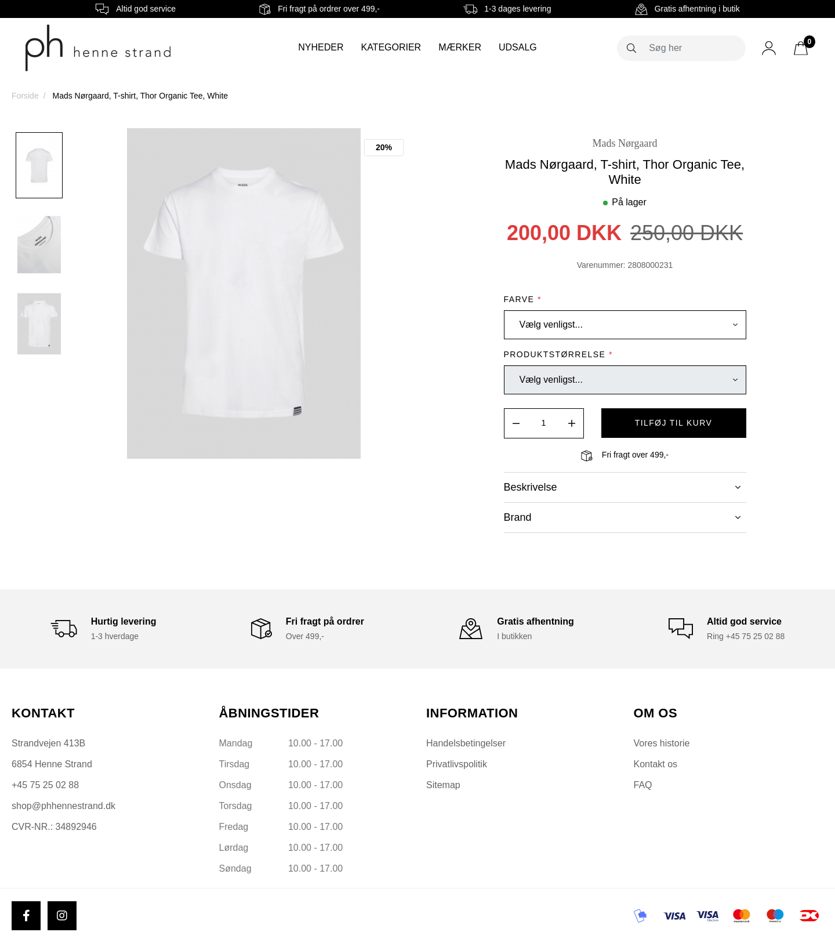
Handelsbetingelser (466, 743)
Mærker (459, 47)
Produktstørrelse (558, 354)
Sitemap (443, 785)
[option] (39, 165)
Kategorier (391, 47)
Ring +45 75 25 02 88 (746, 636)
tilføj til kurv (674, 422)
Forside (25, 95)
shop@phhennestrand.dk (63, 806)
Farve (523, 299)
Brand (622, 517)
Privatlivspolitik (456, 764)
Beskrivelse (622, 487)
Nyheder (320, 47)
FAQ (643, 785)
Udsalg (518, 47)
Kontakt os (656, 764)
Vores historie (662, 743)
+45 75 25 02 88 (45, 785)
